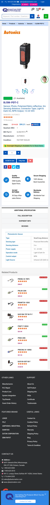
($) (3, 2)
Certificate (31, 399)
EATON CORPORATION (10, 434)
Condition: (7, 140)
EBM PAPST (6, 438)
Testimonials (32, 403)
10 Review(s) (8, 120)
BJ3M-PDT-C (40, 23)
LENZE (4, 418)
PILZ (4, 422)
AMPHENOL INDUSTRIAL (11, 426)
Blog (28, 438)
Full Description (25, 216)
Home (4, 23)
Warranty (30, 430)
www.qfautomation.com (12, 482)
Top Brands (6, 399)
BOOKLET (25, 4)
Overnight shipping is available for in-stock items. (24, 146)
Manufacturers (7, 384)
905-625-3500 (11, 2)
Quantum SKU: (9, 128)
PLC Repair (6, 388)
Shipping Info (32, 392)
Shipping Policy (32, 434)
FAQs (29, 395)
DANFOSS (5, 430)
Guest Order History (9, 403)
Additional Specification (25, 210)
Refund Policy (32, 426)
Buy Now (22, 161)
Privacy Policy (32, 441)
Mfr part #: (7, 132)
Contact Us (31, 418)
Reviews (25, 226)
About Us (30, 384)
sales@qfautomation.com (27, 2)
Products (12, 23)
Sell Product (31, 388)
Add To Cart (9, 161)
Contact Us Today (25, 501)
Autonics (21, 23)
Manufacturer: (8, 136)
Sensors (30, 23)
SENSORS (6, 115)
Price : (5, 124)
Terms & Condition (34, 445)
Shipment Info (25, 221)
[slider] (8, 117)
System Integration (9, 395)
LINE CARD (33, 4)
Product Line (6, 392)
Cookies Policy (32, 422)
